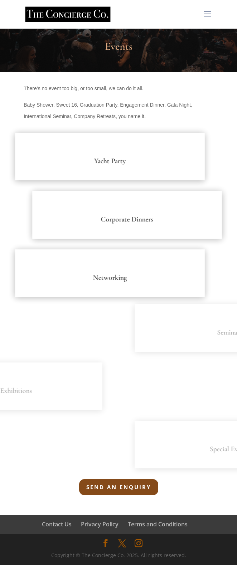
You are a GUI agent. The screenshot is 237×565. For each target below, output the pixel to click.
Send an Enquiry (118, 487)
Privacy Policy (99, 524)
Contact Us (57, 524)
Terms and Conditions (158, 524)
